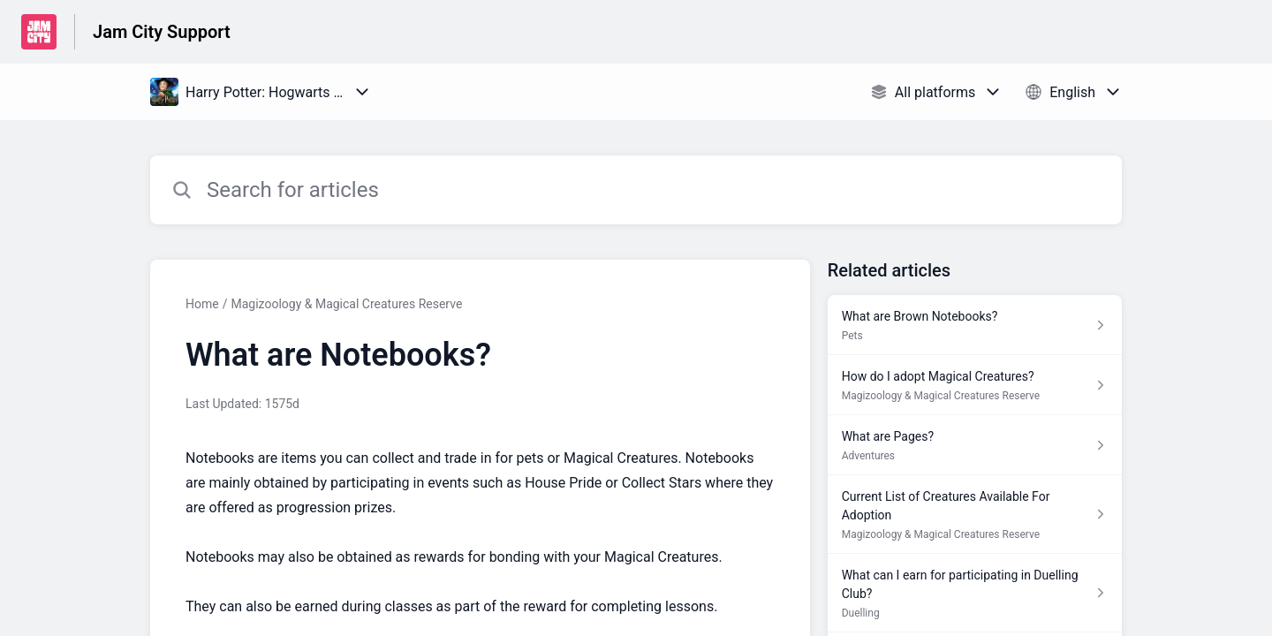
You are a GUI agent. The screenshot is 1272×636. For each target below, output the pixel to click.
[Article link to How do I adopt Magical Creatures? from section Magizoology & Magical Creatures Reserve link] (975, 385)
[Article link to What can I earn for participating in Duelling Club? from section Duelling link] (975, 593)
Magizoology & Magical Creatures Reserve (346, 304)
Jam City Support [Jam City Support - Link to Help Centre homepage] (162, 31)
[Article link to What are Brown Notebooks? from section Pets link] (975, 325)
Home (202, 304)
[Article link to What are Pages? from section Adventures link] (975, 445)
